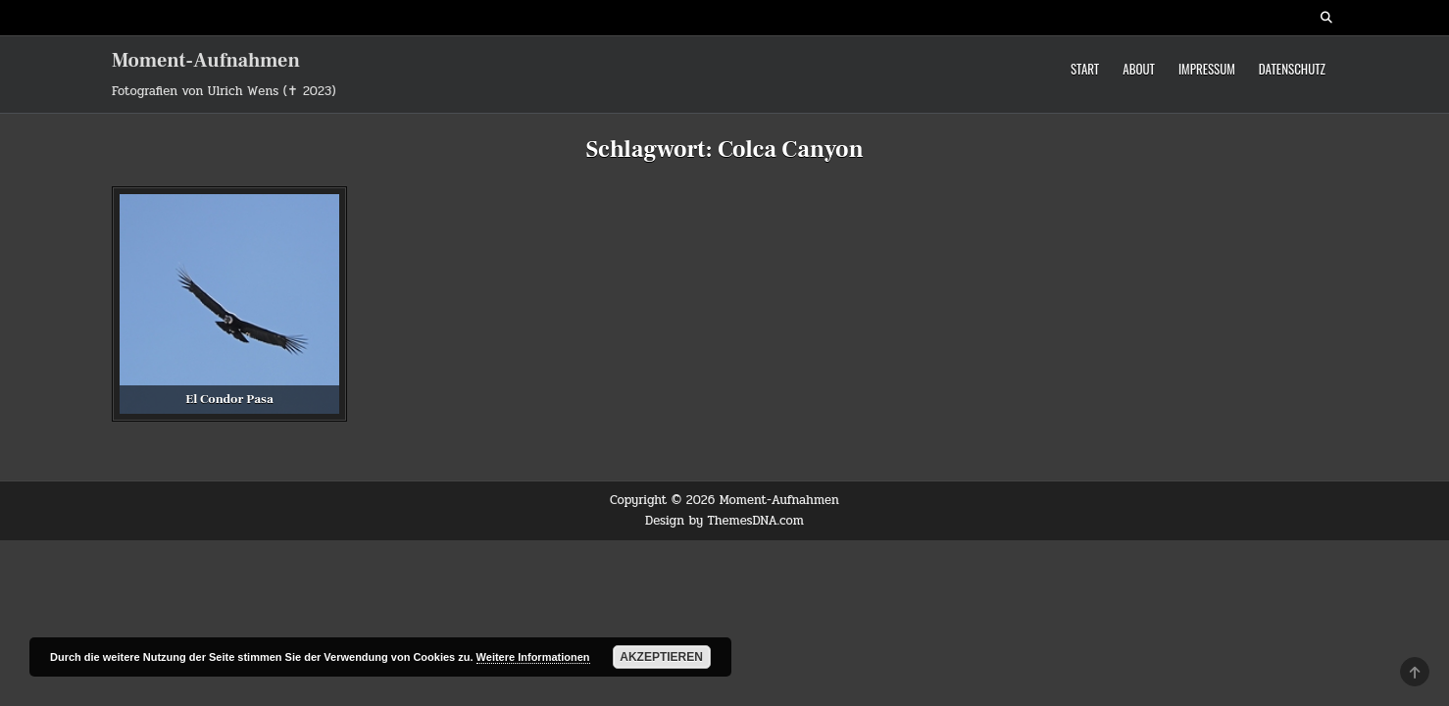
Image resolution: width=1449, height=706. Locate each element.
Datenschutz (1292, 68)
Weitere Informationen (533, 657)
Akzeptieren (661, 657)
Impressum (1206, 68)
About (1139, 68)
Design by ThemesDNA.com (724, 520)
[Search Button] (1326, 17)
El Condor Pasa (229, 399)
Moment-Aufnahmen (206, 61)
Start (1085, 68)
